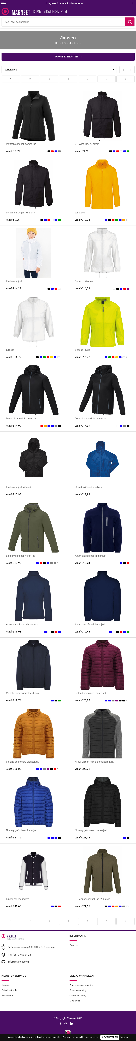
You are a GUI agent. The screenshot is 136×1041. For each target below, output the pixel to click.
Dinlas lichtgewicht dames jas (91, 418)
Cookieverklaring (78, 995)
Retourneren (8, 995)
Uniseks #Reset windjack (88, 487)
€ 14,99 (13, 425)
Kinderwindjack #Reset (18, 487)
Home (58, 43)
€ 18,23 (82, 562)
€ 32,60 (13, 906)
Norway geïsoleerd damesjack (91, 830)
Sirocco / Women (84, 281)
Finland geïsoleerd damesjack (22, 761)
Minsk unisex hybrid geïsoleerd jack (94, 761)
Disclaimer (75, 1000)
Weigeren (124, 1037)
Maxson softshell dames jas (21, 143)
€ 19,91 (13, 631)
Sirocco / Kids (82, 349)
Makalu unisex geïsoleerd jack (22, 693)
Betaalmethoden (10, 990)
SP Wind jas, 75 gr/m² (87, 143)
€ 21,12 (13, 837)
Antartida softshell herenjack (90, 624)
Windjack (80, 212)
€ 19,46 (82, 631)
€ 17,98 (82, 219)
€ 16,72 (82, 288)
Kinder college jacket (17, 899)
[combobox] (63, 21)
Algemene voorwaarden (81, 985)
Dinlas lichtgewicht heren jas (21, 418)
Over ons (74, 945)
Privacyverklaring (78, 990)
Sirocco (10, 349)
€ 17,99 (13, 562)
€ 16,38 (13, 288)
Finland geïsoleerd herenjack (90, 693)
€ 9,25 (81, 151)
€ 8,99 (13, 151)
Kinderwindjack (14, 281)
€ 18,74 (13, 700)
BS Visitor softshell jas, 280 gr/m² (93, 899)
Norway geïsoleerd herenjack (22, 830)
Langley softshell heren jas (20, 555)
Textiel (67, 43)
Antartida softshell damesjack (22, 624)
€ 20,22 (82, 700)
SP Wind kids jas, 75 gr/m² (20, 212)
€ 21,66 (82, 906)
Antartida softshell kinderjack (90, 555)
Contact (6, 985)
